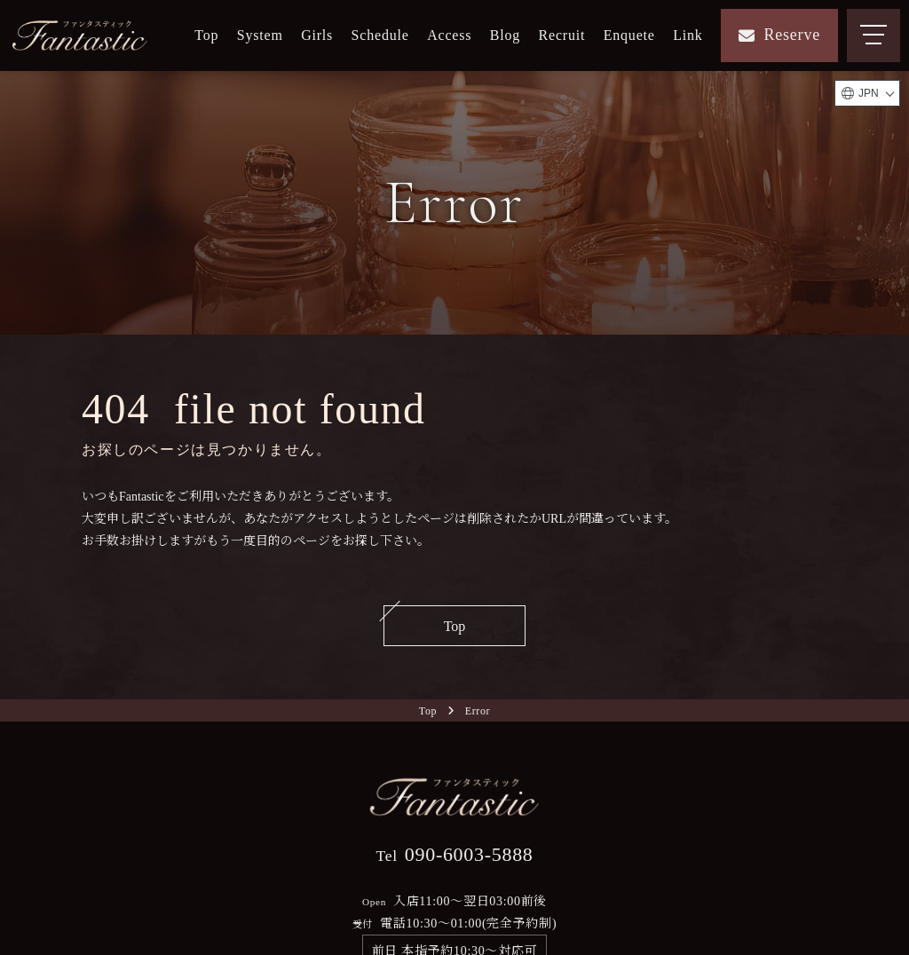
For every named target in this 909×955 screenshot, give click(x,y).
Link (687, 35)
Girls (317, 35)
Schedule (380, 35)
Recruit (562, 35)
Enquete (629, 35)
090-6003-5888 (454, 854)
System (260, 35)
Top (206, 35)
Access (449, 35)
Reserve (779, 34)
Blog (505, 35)
